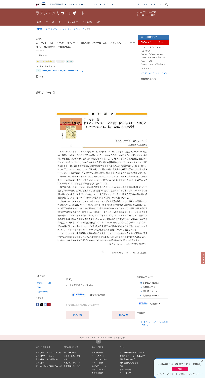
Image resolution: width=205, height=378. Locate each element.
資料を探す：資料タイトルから (49, 352)
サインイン (142, 4)
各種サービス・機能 (72, 356)
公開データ (68, 359)
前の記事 (77, 315)
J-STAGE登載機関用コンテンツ (133, 352)
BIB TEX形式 (148, 61)
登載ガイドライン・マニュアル (133, 356)
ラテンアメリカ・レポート (59, 29)
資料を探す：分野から (45, 356)
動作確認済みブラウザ (129, 362)
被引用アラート (150, 291)
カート (153, 4)
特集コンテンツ (98, 369)
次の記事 (123, 315)
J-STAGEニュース (99, 366)
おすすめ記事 (71, 22)
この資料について (91, 22)
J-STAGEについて (77, 4)
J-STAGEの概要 (70, 352)
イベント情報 (97, 362)
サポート (108, 4)
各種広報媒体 (97, 373)
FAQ (121, 366)
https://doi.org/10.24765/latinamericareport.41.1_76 (63, 70)
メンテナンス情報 (99, 359)
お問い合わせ (125, 369)
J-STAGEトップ (41, 29)
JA (160, 4)
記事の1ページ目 (44, 283)
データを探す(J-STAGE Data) (49, 366)
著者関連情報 (42, 291)
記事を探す (40, 362)
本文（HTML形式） (150, 37)
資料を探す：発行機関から (47, 359)
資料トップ (42, 22)
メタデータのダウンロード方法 (154, 73)
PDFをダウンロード (153, 42)
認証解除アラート (151, 295)
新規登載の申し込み (72, 366)
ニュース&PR (94, 4)
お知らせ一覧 (97, 352)
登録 (180, 368)
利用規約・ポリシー (72, 362)
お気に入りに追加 (151, 282)
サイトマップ (125, 373)
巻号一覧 (56, 22)
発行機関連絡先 (148, 78)
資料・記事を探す (58, 4)
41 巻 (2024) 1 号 (78, 29)
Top (98, 342)
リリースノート (98, 356)
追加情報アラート (151, 287)
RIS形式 (146, 51)
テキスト (147, 68)
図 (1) (39, 287)
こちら (200, 374)
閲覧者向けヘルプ (127, 359)
